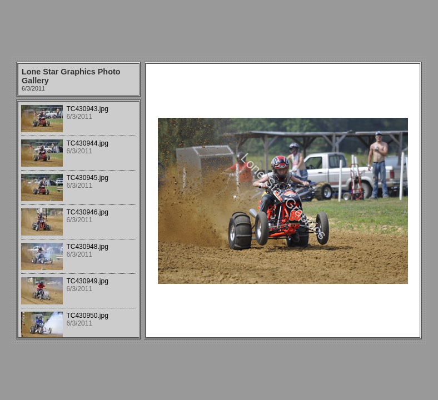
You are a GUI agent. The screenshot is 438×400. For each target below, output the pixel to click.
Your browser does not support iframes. (78, 219)
